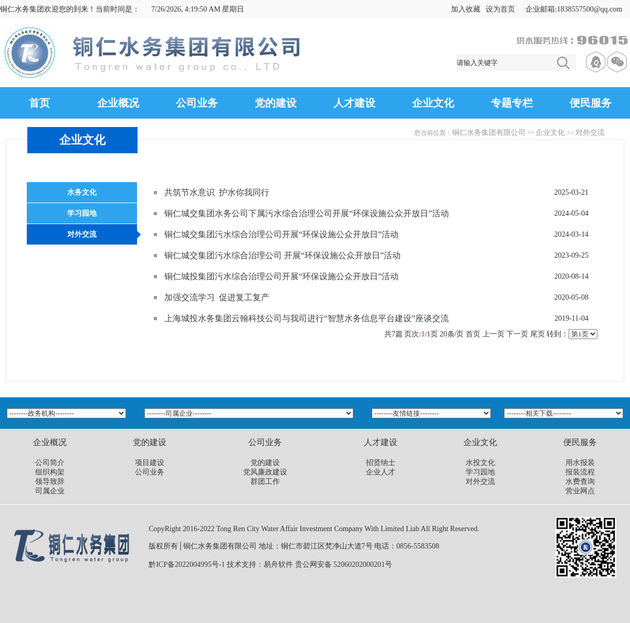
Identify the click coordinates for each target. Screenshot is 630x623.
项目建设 (149, 463)
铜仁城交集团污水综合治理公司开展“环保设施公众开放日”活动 (281, 234)
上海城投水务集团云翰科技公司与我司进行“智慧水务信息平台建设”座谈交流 (306, 318)
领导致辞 (50, 481)
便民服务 (591, 103)
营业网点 (580, 491)
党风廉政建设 (265, 472)
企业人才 (380, 472)
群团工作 (265, 481)
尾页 (537, 334)
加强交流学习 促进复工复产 (216, 297)
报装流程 (580, 472)
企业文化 (433, 103)
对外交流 (590, 132)
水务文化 (82, 192)
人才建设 (354, 103)
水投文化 (480, 463)
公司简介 (50, 463)
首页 (39, 103)
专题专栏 (512, 103)
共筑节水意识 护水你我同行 (216, 192)
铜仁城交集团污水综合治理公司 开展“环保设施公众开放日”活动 (282, 255)
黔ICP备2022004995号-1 (187, 564)
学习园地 (82, 213)
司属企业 (50, 491)
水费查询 (580, 481)
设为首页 (500, 9)
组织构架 (50, 472)
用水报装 (580, 463)
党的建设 (276, 103)
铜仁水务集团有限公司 (489, 132)
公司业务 (197, 103)
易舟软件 (278, 564)
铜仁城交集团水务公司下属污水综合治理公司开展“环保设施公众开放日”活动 (306, 213)
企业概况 (118, 103)
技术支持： (245, 564)
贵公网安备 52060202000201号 (344, 564)
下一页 (517, 334)
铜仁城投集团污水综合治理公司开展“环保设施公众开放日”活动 (281, 276)
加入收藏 (465, 9)
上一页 (493, 334)
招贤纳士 (380, 463)
